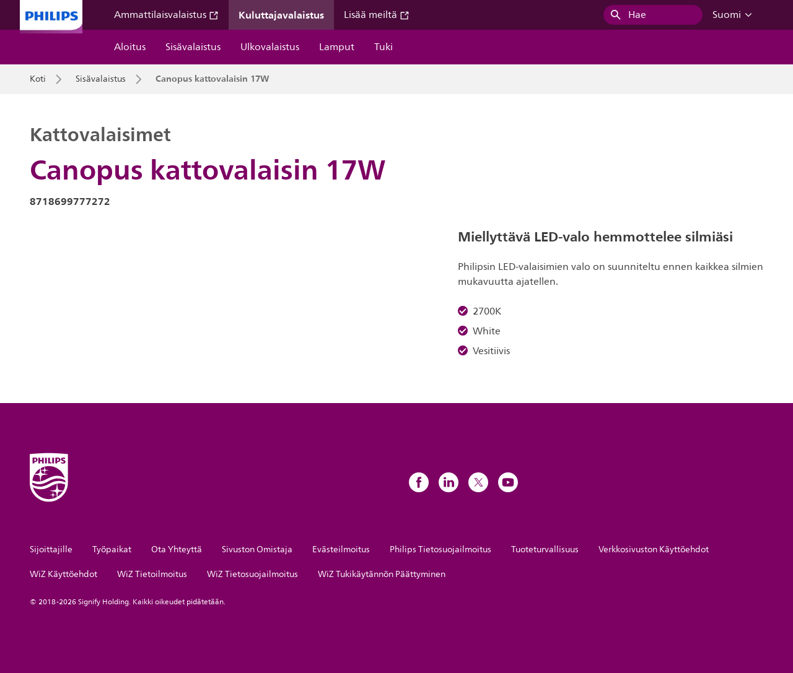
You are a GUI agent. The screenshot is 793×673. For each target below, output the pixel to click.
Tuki (383, 47)
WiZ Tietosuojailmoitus (252, 574)
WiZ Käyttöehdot (63, 574)
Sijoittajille (51, 549)
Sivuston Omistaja (257, 549)
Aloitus (130, 47)
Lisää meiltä (377, 14)
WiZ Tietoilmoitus (152, 574)
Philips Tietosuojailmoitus (440, 549)
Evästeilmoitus (341, 549)
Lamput (336, 47)
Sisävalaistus (193, 47)
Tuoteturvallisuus (545, 549)
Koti (38, 79)
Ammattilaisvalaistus (166, 14)
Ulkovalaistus (269, 47)
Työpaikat (111, 549)
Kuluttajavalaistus (281, 14)
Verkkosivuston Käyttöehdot (653, 549)
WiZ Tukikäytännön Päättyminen (381, 574)
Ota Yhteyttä (176, 549)
